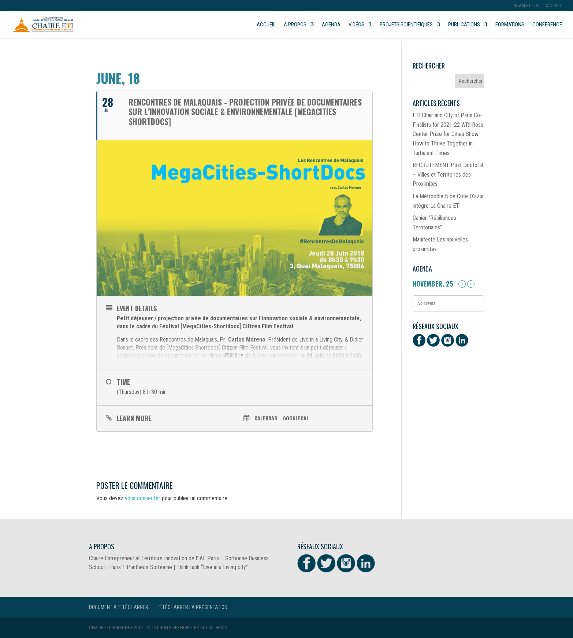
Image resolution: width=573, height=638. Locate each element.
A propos (295, 25)
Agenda (331, 25)
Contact (553, 5)
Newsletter (525, 5)
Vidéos (356, 25)
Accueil (266, 25)
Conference (547, 25)
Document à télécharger (118, 607)
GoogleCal (296, 418)
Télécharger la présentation (192, 607)
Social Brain (213, 627)
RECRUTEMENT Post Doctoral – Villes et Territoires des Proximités (448, 174)
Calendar (266, 418)
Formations (509, 25)
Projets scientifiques (406, 25)
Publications (464, 25)
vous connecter (142, 498)
